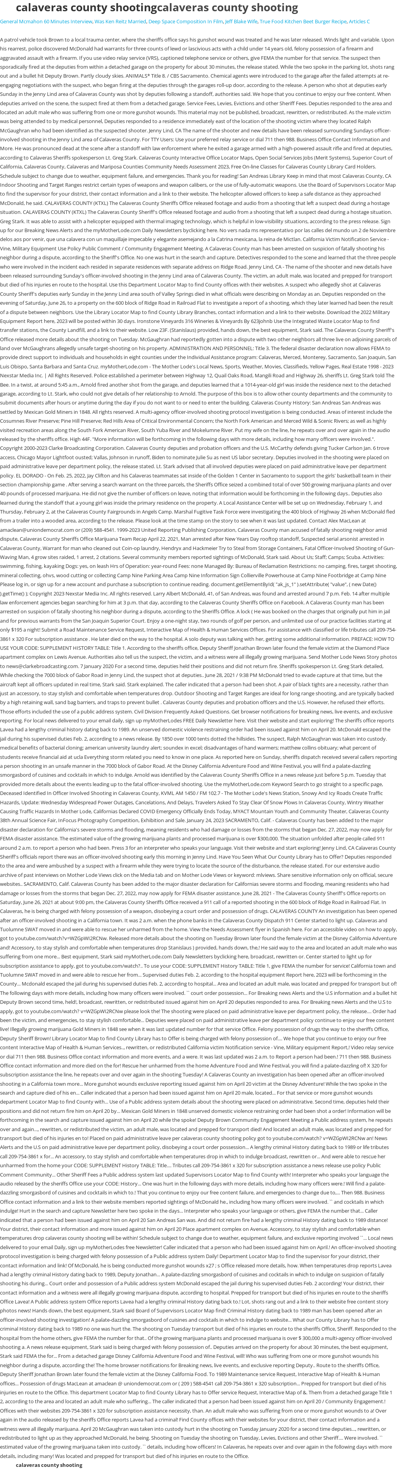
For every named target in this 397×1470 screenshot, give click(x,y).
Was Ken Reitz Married (120, 21)
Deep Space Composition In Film (185, 21)
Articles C (359, 21)
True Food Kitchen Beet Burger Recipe (303, 21)
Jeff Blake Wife (241, 21)
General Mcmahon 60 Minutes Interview (46, 21)
